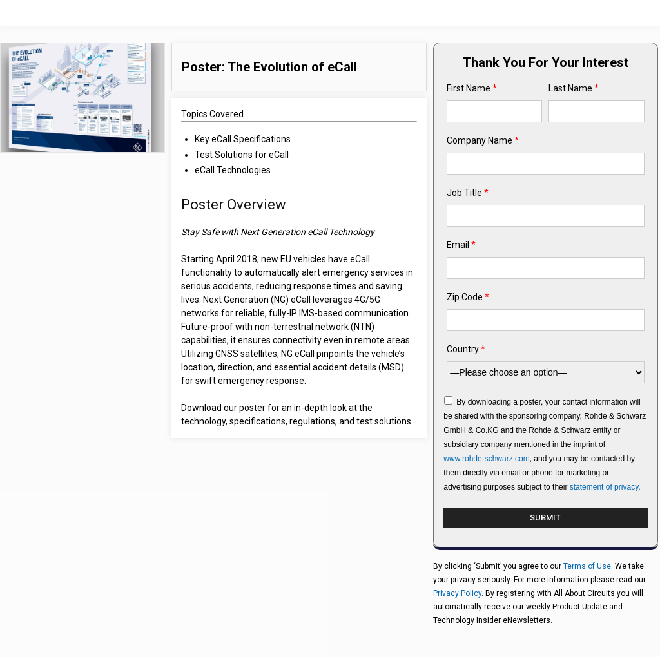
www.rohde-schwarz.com (486, 458)
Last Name (573, 88)
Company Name (483, 140)
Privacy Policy (457, 593)
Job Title (468, 192)
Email (461, 245)
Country (466, 349)
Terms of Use (587, 566)
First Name (472, 88)
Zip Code (468, 297)
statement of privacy (604, 486)
